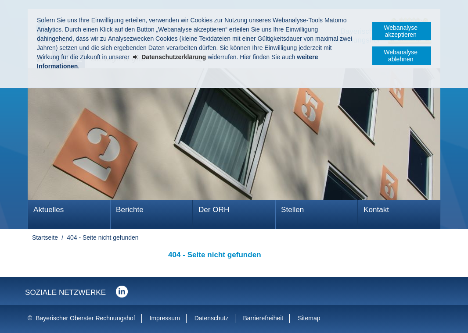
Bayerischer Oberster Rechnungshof (85, 318)
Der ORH (213, 209)
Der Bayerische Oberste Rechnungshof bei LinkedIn (122, 292)
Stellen (292, 209)
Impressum (165, 318)
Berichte (130, 209)
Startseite (45, 237)
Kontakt (376, 209)
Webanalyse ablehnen (401, 56)
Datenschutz (211, 318)
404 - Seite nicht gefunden (102, 237)
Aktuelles (48, 209)
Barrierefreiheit (263, 318)
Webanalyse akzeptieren (401, 31)
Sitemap (309, 318)
